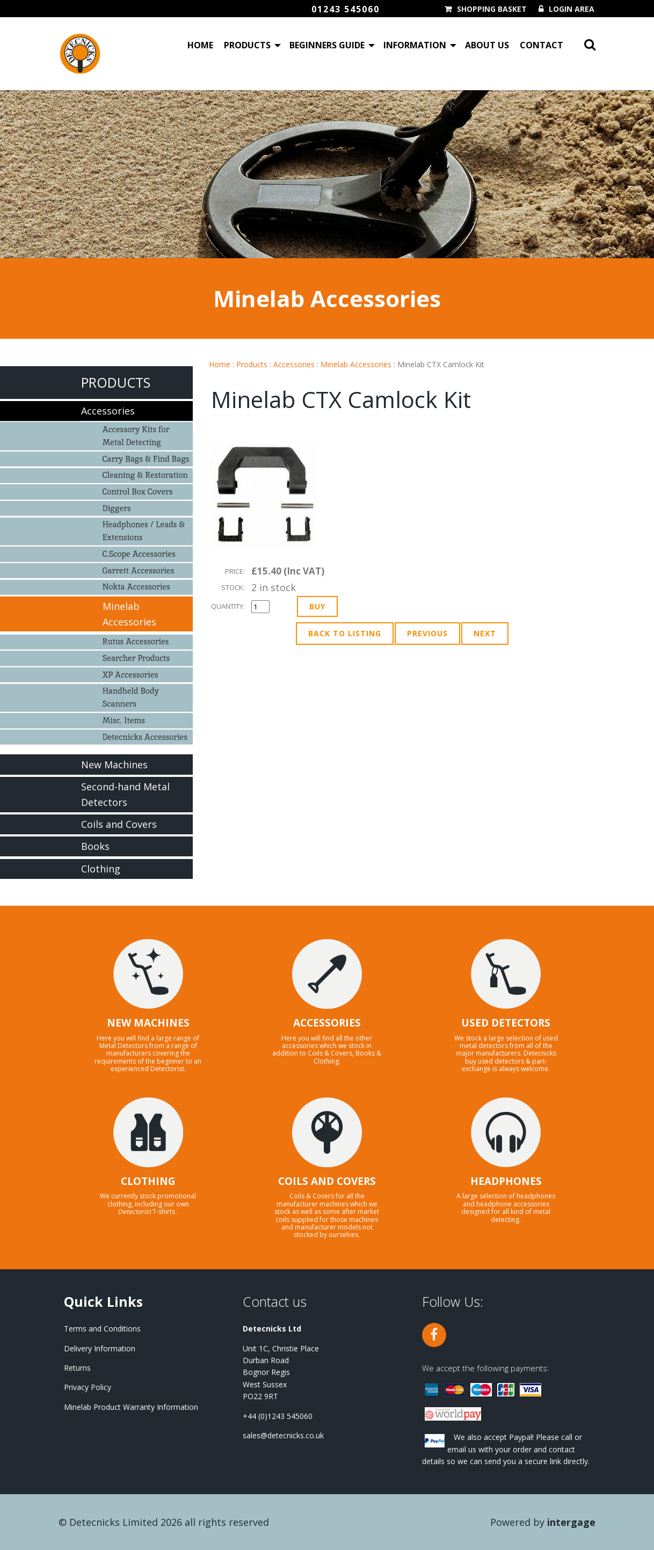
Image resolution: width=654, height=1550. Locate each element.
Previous (427, 633)
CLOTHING (148, 1181)
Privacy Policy (87, 1387)
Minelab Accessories (356, 364)
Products (247, 45)
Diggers (117, 508)
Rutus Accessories (136, 641)
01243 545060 (345, 9)
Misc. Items (124, 720)
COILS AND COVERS (327, 1181)
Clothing (100, 868)
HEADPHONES (506, 1181)
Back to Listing (344, 633)
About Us (487, 45)
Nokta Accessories (136, 586)
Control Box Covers (138, 491)
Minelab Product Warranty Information (131, 1407)
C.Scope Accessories (139, 554)
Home (200, 45)
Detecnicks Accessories (145, 737)
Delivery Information (99, 1348)
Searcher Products (136, 658)
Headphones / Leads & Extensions (144, 530)
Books (95, 846)
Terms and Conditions (102, 1328)
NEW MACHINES (148, 1023)
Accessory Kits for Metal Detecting (136, 435)
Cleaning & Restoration (145, 475)
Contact (541, 45)
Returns (77, 1368)
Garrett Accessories (139, 570)
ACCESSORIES (327, 1023)
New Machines (114, 764)
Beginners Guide (327, 45)
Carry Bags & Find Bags (146, 459)
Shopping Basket (492, 9)
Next (485, 633)
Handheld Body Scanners (131, 697)
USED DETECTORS (505, 1023)
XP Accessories (130, 675)
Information (414, 45)
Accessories (294, 364)
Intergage (571, 1522)
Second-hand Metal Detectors (125, 794)
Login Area (571, 9)
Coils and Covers (119, 824)
